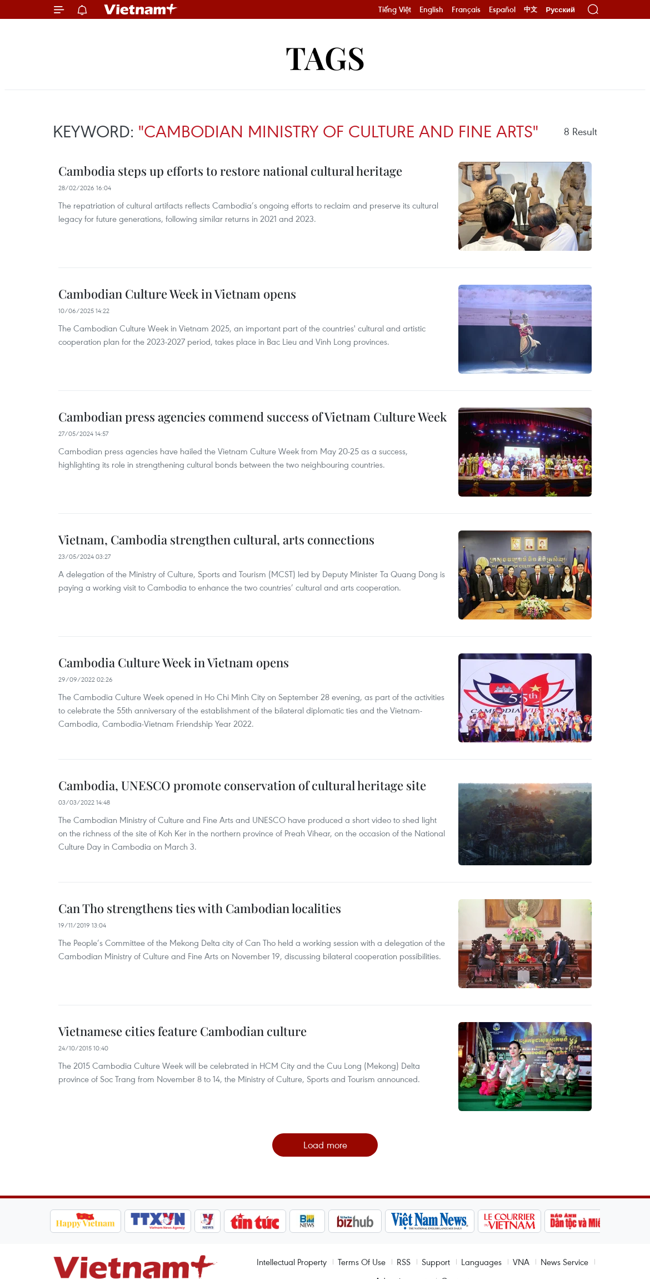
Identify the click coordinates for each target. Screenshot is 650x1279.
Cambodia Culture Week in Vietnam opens (173, 662)
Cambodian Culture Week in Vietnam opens (177, 293)
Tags (325, 57)
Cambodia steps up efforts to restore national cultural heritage (230, 170)
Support (436, 1261)
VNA (521, 1261)
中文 (530, 9)
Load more (325, 1144)
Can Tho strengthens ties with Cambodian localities (199, 908)
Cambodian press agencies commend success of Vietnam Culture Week (252, 416)
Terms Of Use (362, 1261)
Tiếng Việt (394, 9)
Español (502, 9)
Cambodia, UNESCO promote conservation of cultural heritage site (242, 785)
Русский (560, 10)
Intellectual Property (292, 1261)
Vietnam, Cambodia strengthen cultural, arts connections (216, 539)
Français (466, 9)
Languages (481, 1261)
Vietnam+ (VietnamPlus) (141, 9)
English (431, 9)
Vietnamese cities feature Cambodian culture (182, 1031)
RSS (404, 1261)
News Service (564, 1261)
